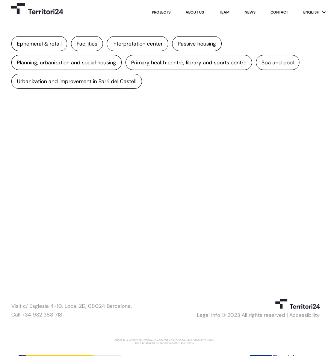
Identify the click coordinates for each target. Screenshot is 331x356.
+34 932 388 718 (42, 314)
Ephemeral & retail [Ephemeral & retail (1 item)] (39, 43)
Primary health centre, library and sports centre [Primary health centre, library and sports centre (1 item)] (188, 62)
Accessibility (304, 315)
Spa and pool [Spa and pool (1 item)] (277, 62)
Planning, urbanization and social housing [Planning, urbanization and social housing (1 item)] (66, 62)
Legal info (208, 315)
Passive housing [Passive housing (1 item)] (197, 43)
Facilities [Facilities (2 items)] (87, 43)
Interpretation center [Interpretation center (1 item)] (137, 43)
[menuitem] (314, 12)
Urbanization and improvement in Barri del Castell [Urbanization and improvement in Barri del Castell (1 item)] (76, 81)
